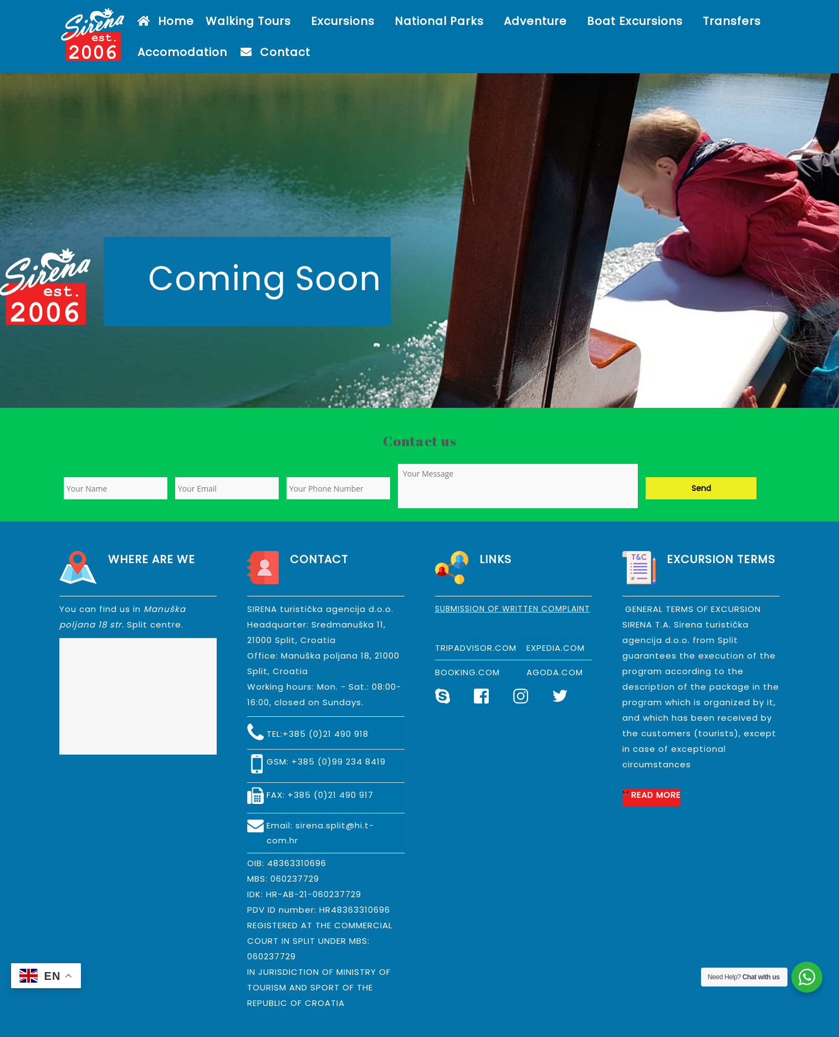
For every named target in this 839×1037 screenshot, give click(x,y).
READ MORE (656, 795)
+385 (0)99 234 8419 (338, 761)
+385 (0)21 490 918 (326, 734)
